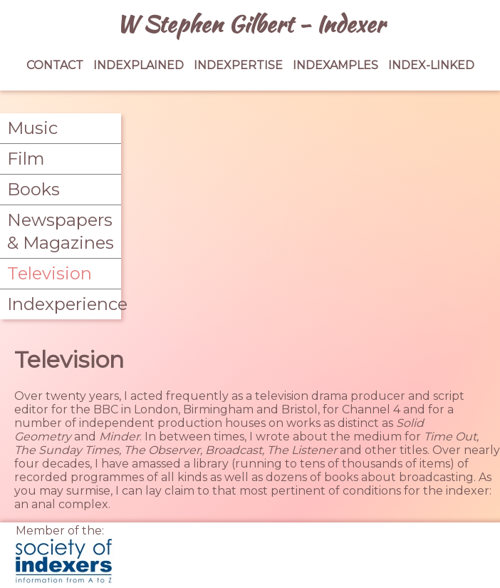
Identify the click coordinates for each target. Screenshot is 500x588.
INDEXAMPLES (335, 65)
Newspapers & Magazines (60, 231)
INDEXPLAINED (138, 65)
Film (26, 158)
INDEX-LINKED (431, 65)
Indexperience (60, 304)
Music (32, 128)
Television (49, 273)
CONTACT (54, 65)
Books (33, 189)
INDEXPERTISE (238, 65)
